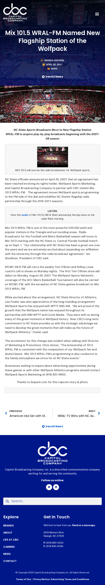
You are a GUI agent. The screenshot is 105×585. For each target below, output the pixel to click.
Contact (10, 561)
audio (25, 214)
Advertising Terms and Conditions (70, 579)
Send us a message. (83, 525)
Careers (9, 547)
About (7, 532)
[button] (97, 14)
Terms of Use (23, 579)
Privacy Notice (41, 579)
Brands (8, 525)
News (54, 68)
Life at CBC (11, 539)
